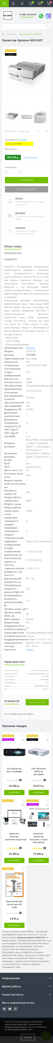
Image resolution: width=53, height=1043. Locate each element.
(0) (27, 131)
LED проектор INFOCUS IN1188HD (38, 771)
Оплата (19, 198)
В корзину (26, 180)
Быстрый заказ (27, 189)
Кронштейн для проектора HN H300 (14, 904)
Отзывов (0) (10, 259)
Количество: (11, 167)
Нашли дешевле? (31, 157)
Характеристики (13, 252)
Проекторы (11, 34)
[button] (22, 3)
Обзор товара (13, 246)
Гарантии (20, 227)
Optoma (23, 139)
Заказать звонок (27, 17)
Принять (28, 1037)
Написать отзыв (37, 702)
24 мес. (30, 649)
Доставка (20, 213)
